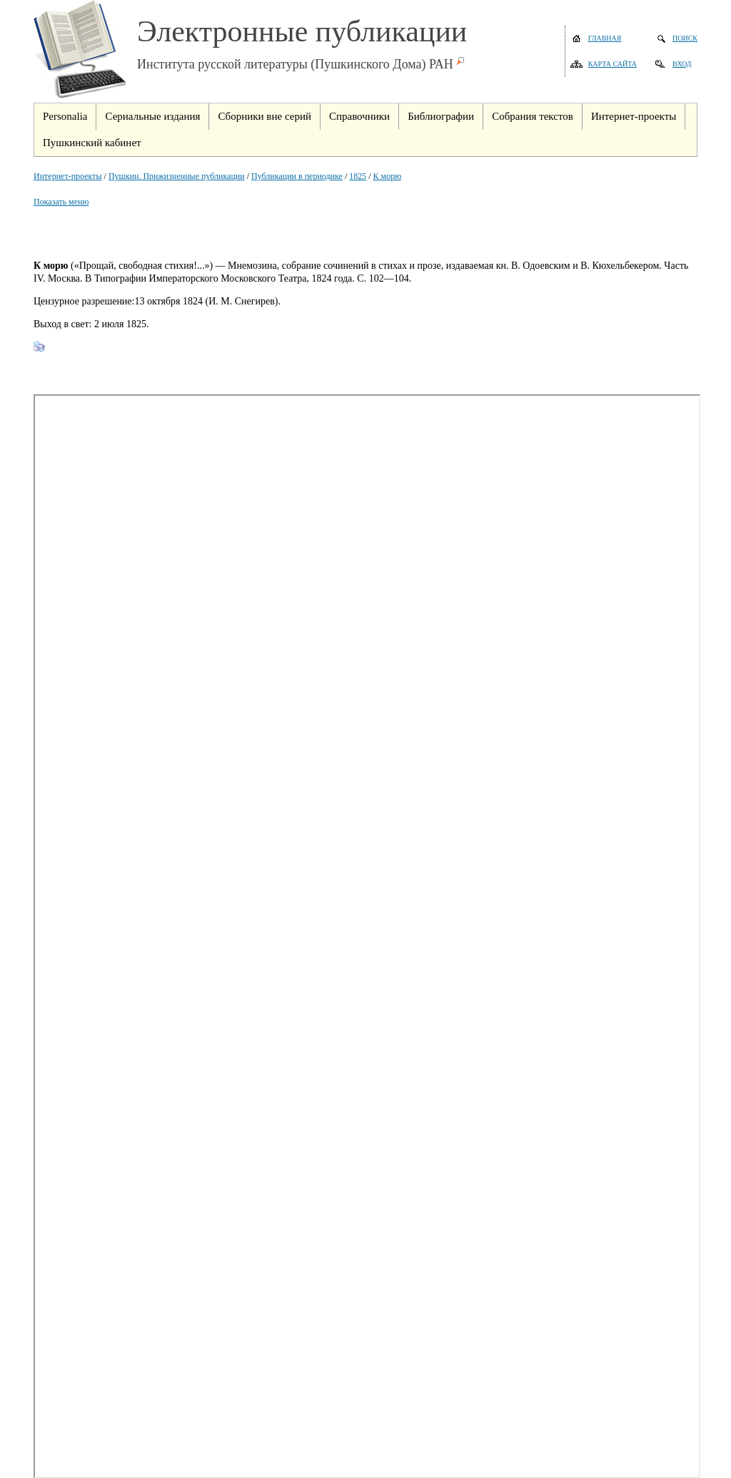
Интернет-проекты (68, 176)
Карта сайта (612, 64)
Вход (682, 64)
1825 (357, 176)
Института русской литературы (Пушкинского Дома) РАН (295, 64)
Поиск (684, 38)
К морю (387, 176)
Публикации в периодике (297, 176)
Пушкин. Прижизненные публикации (177, 176)
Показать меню (61, 202)
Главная (605, 38)
